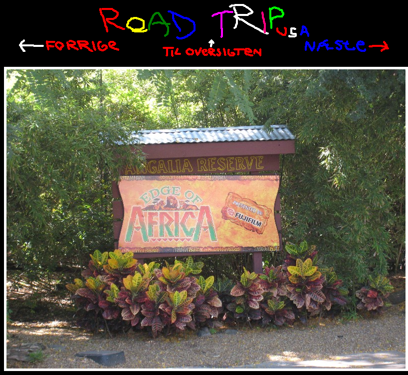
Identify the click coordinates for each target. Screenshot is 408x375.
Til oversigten (212, 48)
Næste (347, 45)
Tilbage (69, 45)
